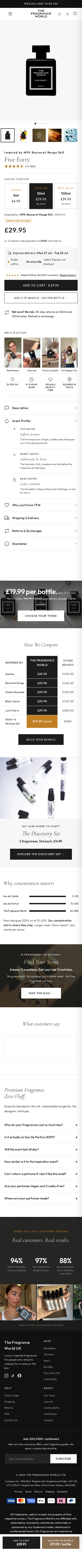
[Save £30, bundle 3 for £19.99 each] (61, 1543)
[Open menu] (10, 14)
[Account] (67, 14)
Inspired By (50, 1379)
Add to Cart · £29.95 (41, 285)
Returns (8, 1407)
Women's (49, 1354)
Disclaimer (62, 1491)
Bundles (48, 1366)
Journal (48, 1401)
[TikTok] (13, 1375)
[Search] (59, 14)
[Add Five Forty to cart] (21, 1543)
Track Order (11, 1395)
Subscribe (63, 1458)
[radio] (16, 196)
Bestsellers (50, 1348)
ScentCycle (50, 1413)
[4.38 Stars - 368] (20, 166)
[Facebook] (19, 1375)
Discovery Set (52, 1373)
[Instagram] (6, 1375)
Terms (28, 1491)
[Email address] (27, 1458)
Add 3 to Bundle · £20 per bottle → (41, 298)
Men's (47, 1360)
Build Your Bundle (40, 742)
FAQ (6, 1413)
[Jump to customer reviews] (41, 168)
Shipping (9, 1401)
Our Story (49, 1395)
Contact (48, 1420)
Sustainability (51, 1407)
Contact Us (10, 1420)
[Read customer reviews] (41, 275)
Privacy (18, 1491)
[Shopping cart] (75, 14)
